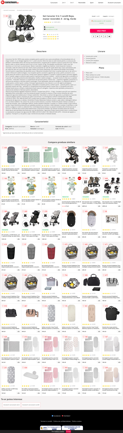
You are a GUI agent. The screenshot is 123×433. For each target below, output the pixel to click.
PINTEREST (66, 416)
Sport (91, 3)
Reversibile (81, 3)
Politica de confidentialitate (62, 421)
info (19, 173)
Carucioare (53, 3)
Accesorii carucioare (114, 3)
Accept (68, 431)
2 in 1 (64, 3)
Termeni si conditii (46, 421)
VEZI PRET (101, 30)
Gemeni (100, 3)
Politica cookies (77, 421)
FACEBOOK (56, 416)
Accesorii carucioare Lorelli (24, 10)
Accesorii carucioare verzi (12, 405)
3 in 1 (72, 3)
